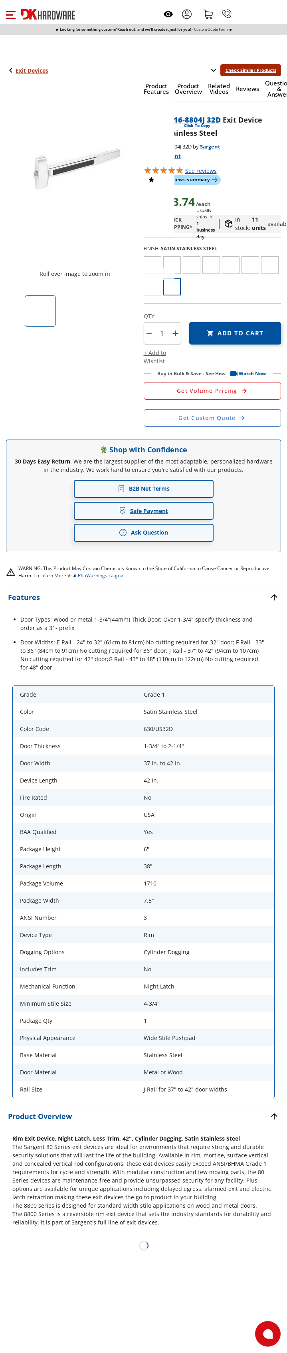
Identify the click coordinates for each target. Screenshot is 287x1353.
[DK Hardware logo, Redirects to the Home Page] (48, 14)
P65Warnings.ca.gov (100, 575)
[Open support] (268, 1334)
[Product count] (162, 333)
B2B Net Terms (144, 488)
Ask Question (143, 533)
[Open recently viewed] (168, 14)
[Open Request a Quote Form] (212, 391)
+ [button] (175, 333)
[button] (10, 14)
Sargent (210, 146)
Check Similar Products (251, 70)
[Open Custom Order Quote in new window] (212, 418)
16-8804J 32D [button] (197, 120)
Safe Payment (143, 511)
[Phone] (227, 14)
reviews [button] (201, 170)
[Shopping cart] (208, 14)
